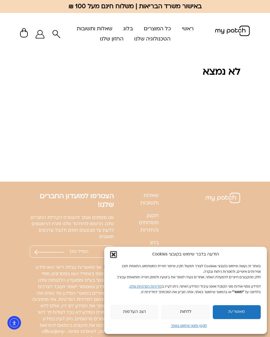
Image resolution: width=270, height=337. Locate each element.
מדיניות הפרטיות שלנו (146, 287)
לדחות (185, 312)
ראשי (188, 29)
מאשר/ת (236, 312)
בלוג (128, 29)
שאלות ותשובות (94, 29)
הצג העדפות (134, 312)
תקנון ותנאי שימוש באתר (189, 326)
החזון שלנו (111, 39)
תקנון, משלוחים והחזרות (149, 223)
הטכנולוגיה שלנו (152, 39)
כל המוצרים (157, 29)
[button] (113, 254)
